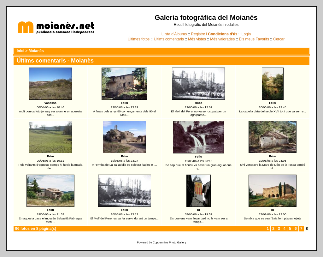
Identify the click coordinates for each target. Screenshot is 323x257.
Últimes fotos (139, 39)
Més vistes (197, 39)
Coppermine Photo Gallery (169, 242)
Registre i (214, 34)
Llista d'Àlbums (174, 34)
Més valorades (222, 39)
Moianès (36, 51)
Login (246, 34)
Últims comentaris (169, 39)
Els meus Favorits (254, 39)
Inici (20, 51)
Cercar (279, 39)
